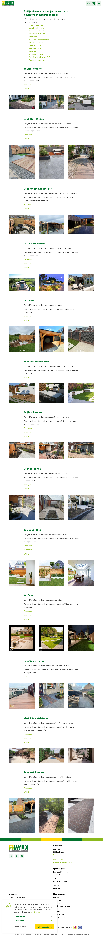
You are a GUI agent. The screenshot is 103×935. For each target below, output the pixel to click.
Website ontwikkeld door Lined (44, 934)
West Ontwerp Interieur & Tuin (40, 57)
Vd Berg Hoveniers (36, 25)
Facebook (28, 134)
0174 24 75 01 (58, 860)
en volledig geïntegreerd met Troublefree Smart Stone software (71, 934)
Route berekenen (59, 855)
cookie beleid (35, 912)
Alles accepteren (45, 927)
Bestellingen (57, 900)
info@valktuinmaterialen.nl (62, 863)
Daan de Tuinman (35, 45)
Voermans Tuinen (35, 48)
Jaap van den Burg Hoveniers (40, 31)
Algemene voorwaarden (61, 909)
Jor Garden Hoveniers (37, 34)
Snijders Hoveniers (36, 42)
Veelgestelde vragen (60, 917)
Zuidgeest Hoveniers (37, 60)
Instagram (28, 84)
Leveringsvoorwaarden (61, 906)
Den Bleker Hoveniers (37, 28)
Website (27, 88)
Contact (56, 898)
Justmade (33, 36)
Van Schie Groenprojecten (39, 39)
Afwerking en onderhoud (17, 898)
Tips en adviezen (59, 914)
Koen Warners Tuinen (37, 54)
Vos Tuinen (33, 51)
